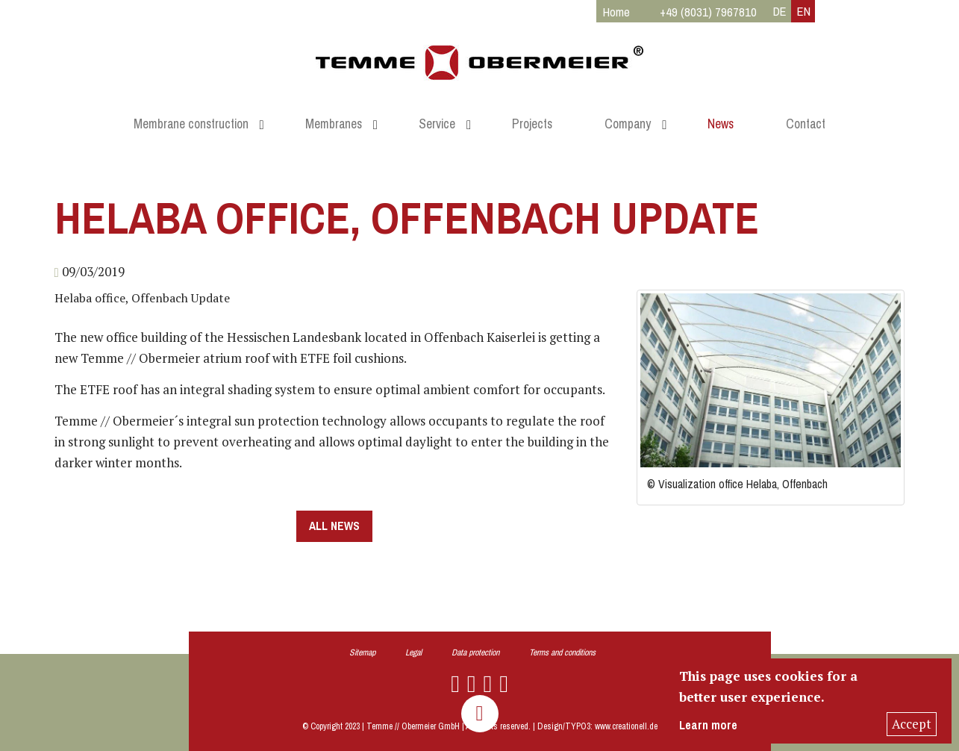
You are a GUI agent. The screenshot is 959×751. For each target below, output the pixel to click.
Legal (413, 652)
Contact (805, 124)
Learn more (708, 725)
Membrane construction (191, 124)
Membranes (333, 124)
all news (334, 526)
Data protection (475, 652)
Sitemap (362, 652)
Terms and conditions (562, 652)
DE (780, 11)
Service (437, 124)
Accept (911, 723)
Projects (532, 124)
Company (628, 124)
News (720, 124)
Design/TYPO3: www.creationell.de (597, 726)
